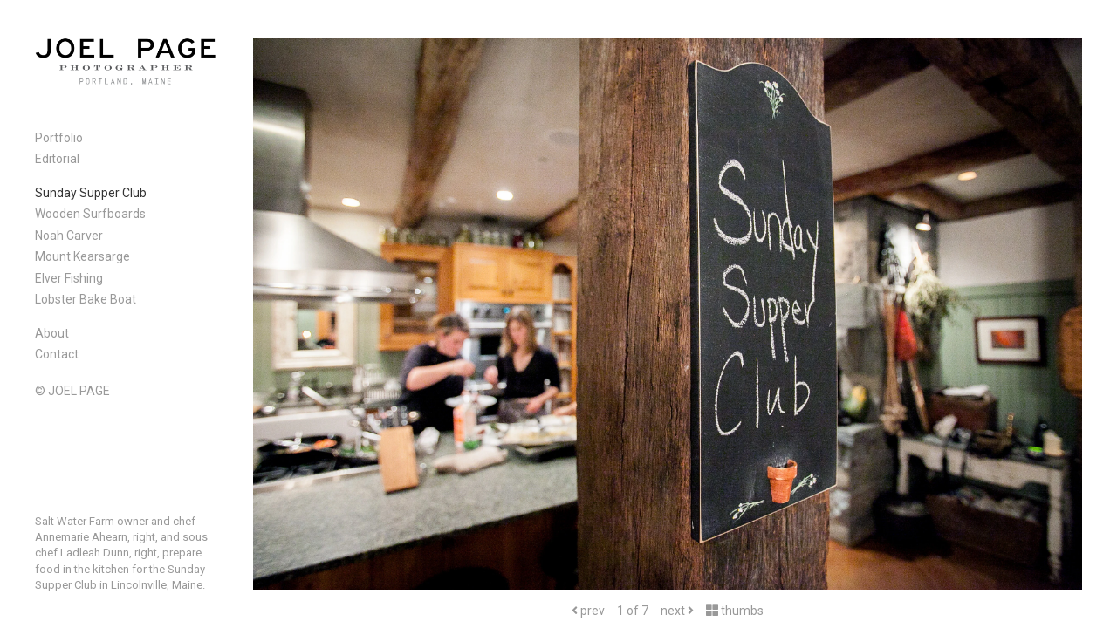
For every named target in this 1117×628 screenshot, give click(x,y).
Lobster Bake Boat (85, 299)
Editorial (57, 159)
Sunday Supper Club (91, 193)
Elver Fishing (69, 278)
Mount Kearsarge (82, 256)
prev (588, 611)
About (52, 333)
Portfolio (59, 138)
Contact (57, 354)
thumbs (735, 611)
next (677, 611)
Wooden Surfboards (90, 214)
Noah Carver (69, 235)
